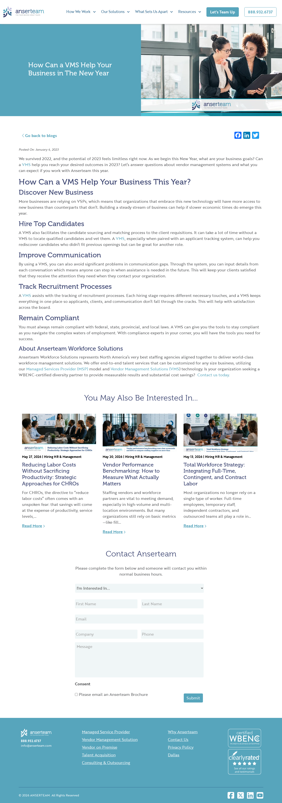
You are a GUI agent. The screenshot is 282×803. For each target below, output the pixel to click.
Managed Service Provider (106, 732)
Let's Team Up (222, 12)
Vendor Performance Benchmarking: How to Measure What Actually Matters (131, 474)
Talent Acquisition (99, 755)
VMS (26, 164)
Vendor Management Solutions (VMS (145, 369)
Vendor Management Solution (110, 739)
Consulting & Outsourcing (106, 762)
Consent (82, 683)
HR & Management (67, 456)
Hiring (48, 456)
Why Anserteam (183, 732)
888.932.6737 (260, 12)
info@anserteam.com (36, 745)
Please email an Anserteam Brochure (113, 694)
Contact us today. (213, 375)
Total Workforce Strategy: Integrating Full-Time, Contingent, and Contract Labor (215, 474)
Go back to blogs (39, 135)
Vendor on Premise (99, 747)
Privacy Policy (180, 747)
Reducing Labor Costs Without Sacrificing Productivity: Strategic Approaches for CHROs (50, 474)
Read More (33, 526)
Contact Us (178, 739)
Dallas (173, 755)
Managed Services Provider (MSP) (57, 369)
